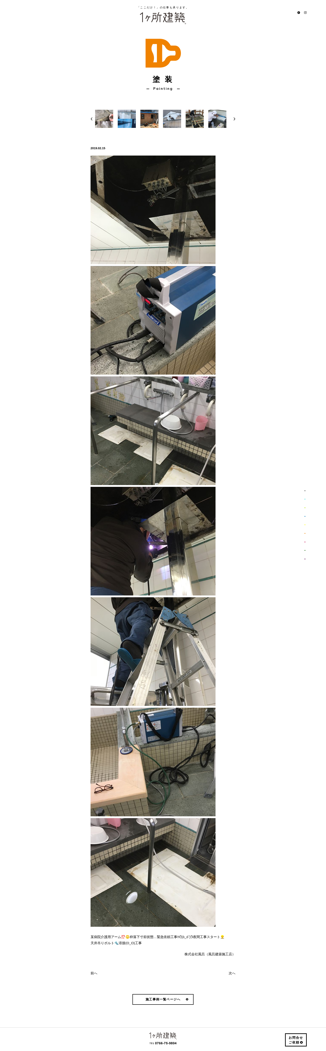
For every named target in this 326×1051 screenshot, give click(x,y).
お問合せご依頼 (296, 1040)
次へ (232, 973)
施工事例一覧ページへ (163, 999)
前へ (94, 973)
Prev (92, 113)
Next (234, 113)
